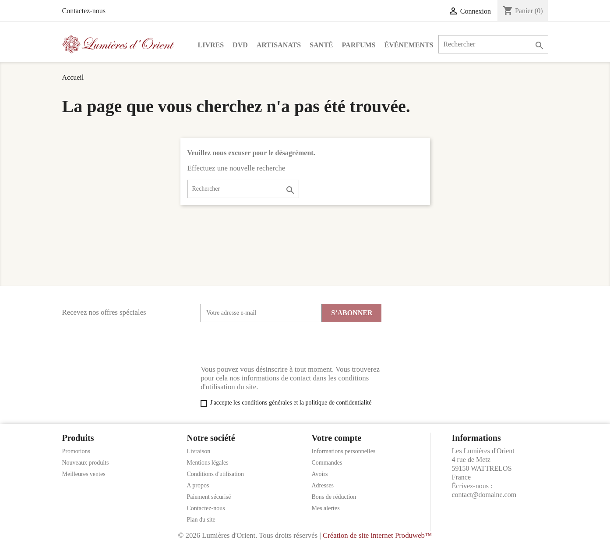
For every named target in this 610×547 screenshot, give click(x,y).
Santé (321, 45)
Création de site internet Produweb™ (377, 535)
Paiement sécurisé (209, 497)
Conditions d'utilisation (215, 474)
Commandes (327, 462)
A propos (198, 485)
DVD (240, 45)
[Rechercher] (493, 44)
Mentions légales (208, 462)
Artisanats (279, 45)
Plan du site (201, 519)
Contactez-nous (84, 10)
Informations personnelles (344, 451)
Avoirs (320, 474)
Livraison (199, 451)
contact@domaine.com (484, 494)
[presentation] (267, 344)
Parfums (359, 45)
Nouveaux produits (85, 462)
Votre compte (337, 438)
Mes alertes (326, 508)
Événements (409, 45)
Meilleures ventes (84, 474)
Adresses (323, 485)
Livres (211, 45)
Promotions (76, 451)
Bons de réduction (334, 497)
